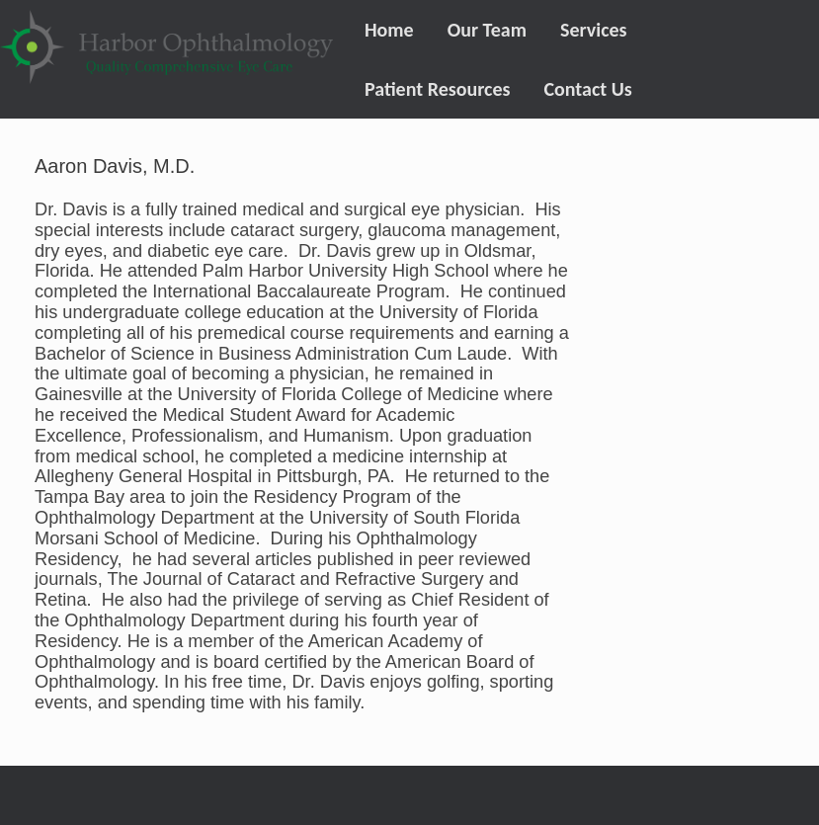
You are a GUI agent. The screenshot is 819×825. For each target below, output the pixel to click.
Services (593, 29)
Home (389, 29)
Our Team (487, 29)
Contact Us (587, 89)
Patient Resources (437, 89)
